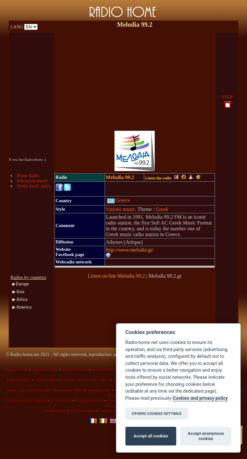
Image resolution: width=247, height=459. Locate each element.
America (24, 307)
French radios (45, 379)
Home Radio (28, 175)
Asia (20, 291)
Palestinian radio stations (26, 400)
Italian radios (42, 389)
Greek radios (98, 379)
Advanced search (32, 180)
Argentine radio (45, 369)
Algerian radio (16, 369)
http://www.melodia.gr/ (130, 250)
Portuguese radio (89, 400)
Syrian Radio (55, 410)
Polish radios (61, 400)
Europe (22, 284)
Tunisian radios (83, 410)
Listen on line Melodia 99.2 (116, 276)
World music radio (33, 186)
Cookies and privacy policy (200, 398)
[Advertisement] (134, 78)
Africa (22, 299)
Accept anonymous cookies (206, 436)
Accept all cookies (150, 436)
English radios (19, 379)
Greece (118, 200)
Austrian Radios (74, 369)
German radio (72, 379)
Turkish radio (110, 410)
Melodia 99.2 (120, 177)
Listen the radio (161, 178)
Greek (162, 209)
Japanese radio (99, 389)
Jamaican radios (70, 389)
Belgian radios (104, 369)
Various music (120, 209)
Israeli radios (17, 389)
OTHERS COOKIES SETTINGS (157, 413)
